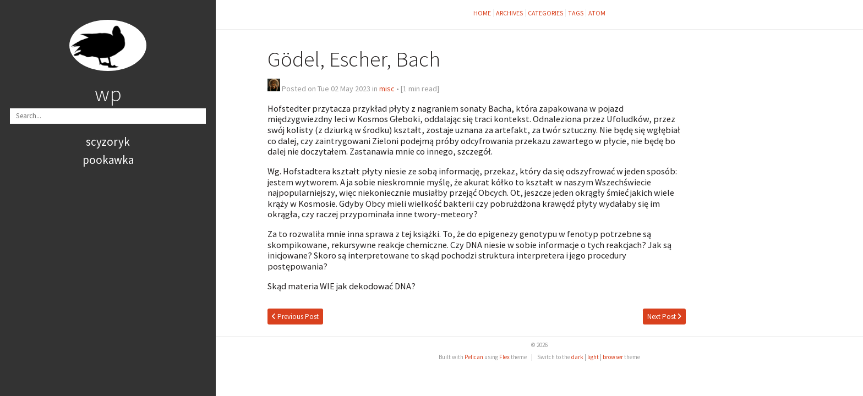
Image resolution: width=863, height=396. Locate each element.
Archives (509, 13)
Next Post (664, 316)
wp (108, 93)
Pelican (474, 357)
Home (482, 13)
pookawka (108, 159)
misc (387, 89)
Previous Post (295, 316)
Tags (575, 13)
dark (577, 357)
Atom (596, 13)
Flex (504, 357)
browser (613, 357)
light (593, 357)
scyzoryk (108, 141)
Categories (545, 13)
